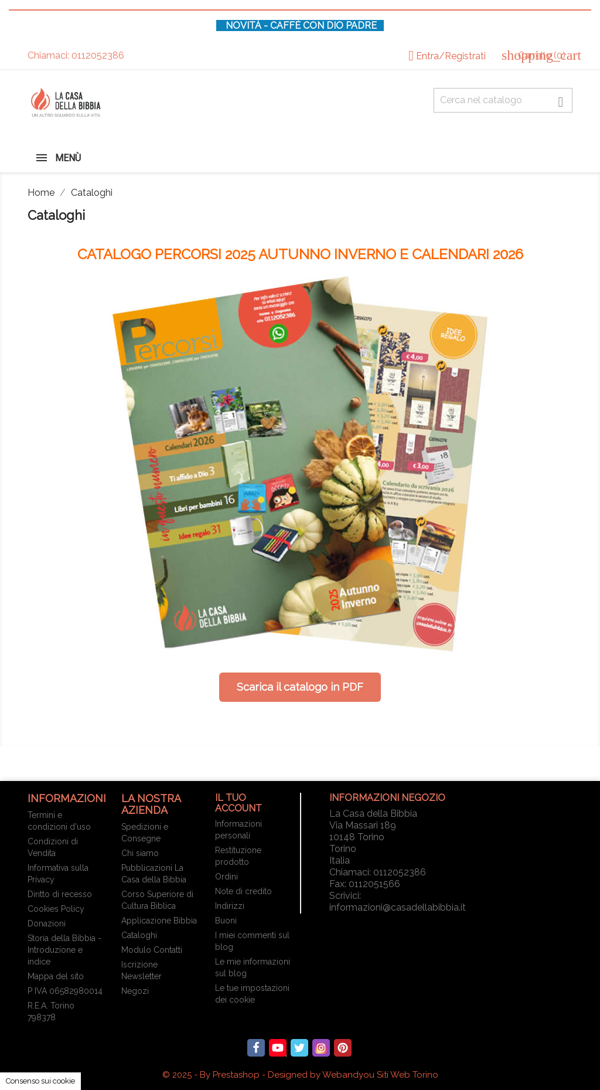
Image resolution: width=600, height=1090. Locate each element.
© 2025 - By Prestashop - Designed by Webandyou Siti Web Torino (300, 1074)
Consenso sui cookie (40, 1081)
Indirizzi (229, 906)
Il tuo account (238, 803)
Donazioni (47, 923)
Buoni (226, 920)
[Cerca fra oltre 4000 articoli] (503, 100)
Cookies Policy (56, 909)
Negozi (135, 991)
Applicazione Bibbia (159, 920)
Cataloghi (139, 935)
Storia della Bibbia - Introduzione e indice (64, 949)
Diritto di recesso (60, 894)
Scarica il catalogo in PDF (300, 687)
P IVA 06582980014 (65, 991)
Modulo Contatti (151, 950)
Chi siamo (140, 853)
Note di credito (243, 891)
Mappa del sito (56, 976)
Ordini (226, 876)
